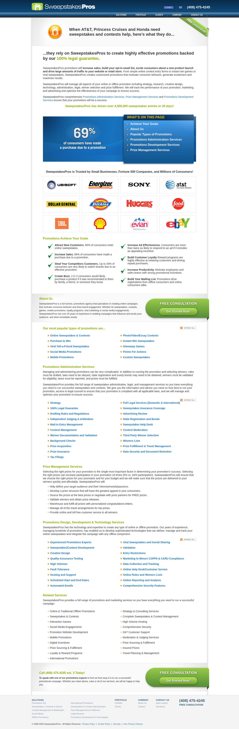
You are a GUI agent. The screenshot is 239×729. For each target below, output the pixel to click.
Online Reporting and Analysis (142, 580)
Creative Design (60, 553)
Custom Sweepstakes (136, 357)
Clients (118, 706)
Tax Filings (57, 457)
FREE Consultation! (194, 28)
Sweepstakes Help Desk (138, 424)
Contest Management (63, 429)
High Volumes (58, 563)
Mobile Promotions (62, 357)
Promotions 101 (39, 703)
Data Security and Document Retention (147, 451)
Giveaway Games (134, 346)
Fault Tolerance (59, 569)
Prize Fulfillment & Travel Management (147, 446)
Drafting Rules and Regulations (69, 413)
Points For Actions (134, 351)
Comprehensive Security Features (144, 585)
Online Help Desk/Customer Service (145, 569)
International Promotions (82, 703)
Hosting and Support (63, 574)
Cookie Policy (104, 724)
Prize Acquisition (60, 446)
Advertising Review (135, 413)
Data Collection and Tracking (141, 563)
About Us (137, 129)
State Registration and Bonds (141, 419)
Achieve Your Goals (144, 123)
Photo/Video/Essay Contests (141, 335)
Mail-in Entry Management (66, 424)
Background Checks (62, 440)
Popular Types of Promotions (151, 134)
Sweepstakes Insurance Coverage (144, 408)
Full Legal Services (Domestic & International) (151, 402)
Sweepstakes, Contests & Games (47, 706)
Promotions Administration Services (103, 96)
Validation (129, 547)
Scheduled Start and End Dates (69, 580)
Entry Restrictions (134, 553)
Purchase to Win (60, 340)
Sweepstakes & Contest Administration (88, 706)
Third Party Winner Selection (141, 435)
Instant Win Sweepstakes (138, 340)
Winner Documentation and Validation (73, 435)
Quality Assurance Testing (66, 558)
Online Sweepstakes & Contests (70, 335)
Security (117, 724)
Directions (160, 706)
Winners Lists (131, 440)
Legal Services (77, 714)
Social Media (38, 714)
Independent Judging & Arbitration (71, 419)
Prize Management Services (142, 96)
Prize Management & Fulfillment (85, 710)
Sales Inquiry (162, 703)
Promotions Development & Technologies (89, 717)
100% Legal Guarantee (64, 408)
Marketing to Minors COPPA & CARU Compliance (153, 558)
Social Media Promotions (65, 351)
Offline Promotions (40, 717)
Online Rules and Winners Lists (142, 574)
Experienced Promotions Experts (70, 542)
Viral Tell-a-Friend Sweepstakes (69, 346)
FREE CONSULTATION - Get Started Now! (177, 309)
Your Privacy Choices (133, 724)
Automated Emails (61, 585)
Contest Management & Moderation (48, 710)
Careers (141, 706)
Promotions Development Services (155, 144)
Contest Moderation (135, 429)
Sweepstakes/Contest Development (72, 547)
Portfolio (118, 703)
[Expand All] (188, 328)
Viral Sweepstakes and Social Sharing (146, 542)
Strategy (55, 402)
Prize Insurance (60, 451)
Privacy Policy (88, 724)
